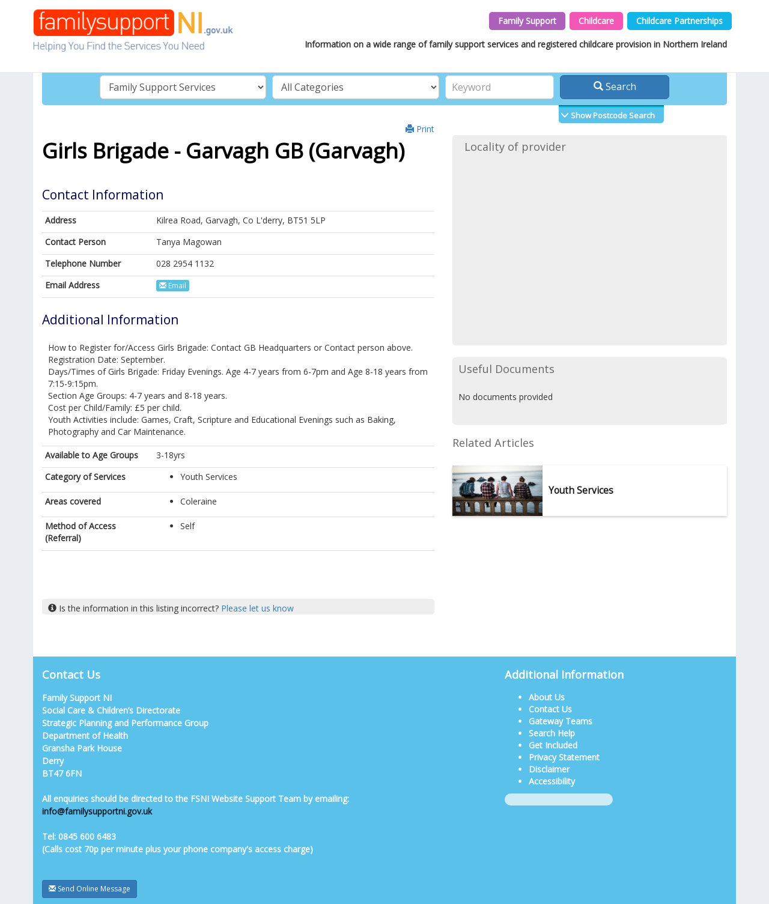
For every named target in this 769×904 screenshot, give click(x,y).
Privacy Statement (564, 757)
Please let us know (257, 608)
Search (615, 86)
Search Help (552, 733)
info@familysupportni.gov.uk (97, 811)
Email (172, 286)
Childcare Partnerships (679, 20)
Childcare (596, 20)
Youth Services (581, 490)
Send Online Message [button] (89, 889)
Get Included (553, 745)
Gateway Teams (560, 721)
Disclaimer (549, 769)
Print (420, 129)
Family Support (527, 20)
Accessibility (552, 781)
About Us (547, 697)
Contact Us (550, 709)
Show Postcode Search (612, 115)
